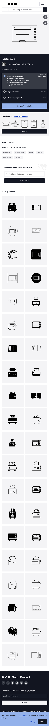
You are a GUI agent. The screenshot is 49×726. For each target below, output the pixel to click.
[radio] (24, 81)
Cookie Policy (23, 715)
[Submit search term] (45, 9)
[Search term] (25, 9)
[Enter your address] (24, 696)
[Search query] (24, 174)
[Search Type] (5, 9)
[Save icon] (45, 17)
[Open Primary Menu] (3, 4)
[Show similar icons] (45, 23)
